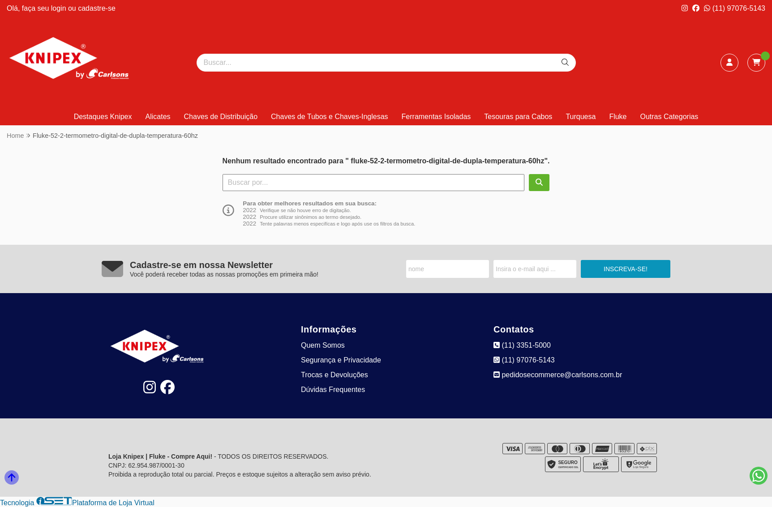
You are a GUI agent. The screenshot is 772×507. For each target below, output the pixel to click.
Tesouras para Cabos (518, 116)
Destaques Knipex (103, 116)
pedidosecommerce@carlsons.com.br (557, 375)
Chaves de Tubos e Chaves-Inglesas (329, 116)
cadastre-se (97, 8)
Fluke (617, 116)
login (59, 8)
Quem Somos (323, 345)
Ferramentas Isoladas (436, 116)
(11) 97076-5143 (734, 8)
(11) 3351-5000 (522, 345)
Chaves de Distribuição (221, 116)
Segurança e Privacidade (341, 360)
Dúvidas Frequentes (333, 389)
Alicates (158, 116)
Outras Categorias (669, 116)
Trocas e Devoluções (334, 375)
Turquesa (581, 116)
